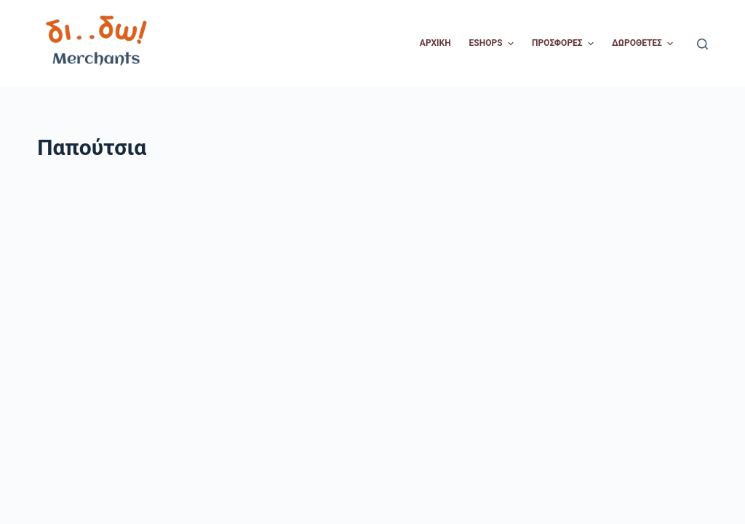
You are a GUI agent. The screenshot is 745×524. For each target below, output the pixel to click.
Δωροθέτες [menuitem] (644, 43)
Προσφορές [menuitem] (564, 43)
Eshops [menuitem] (493, 43)
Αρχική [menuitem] (435, 43)
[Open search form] (702, 44)
